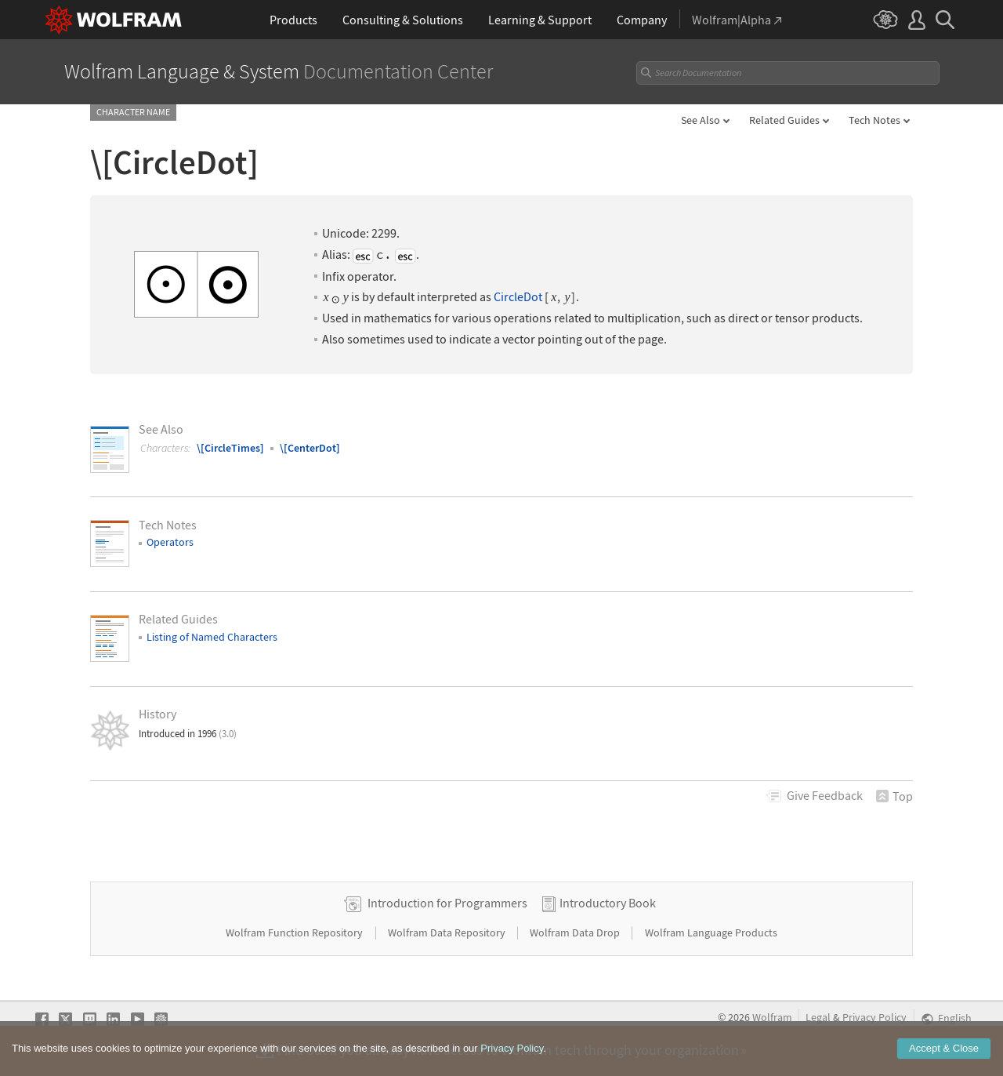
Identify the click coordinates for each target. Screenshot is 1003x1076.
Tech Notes (874, 120)
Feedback (825, 795)
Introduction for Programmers (447, 903)
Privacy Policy (874, 1017)
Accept (944, 1063)
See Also (700, 120)
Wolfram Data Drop (576, 932)
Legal (818, 1017)
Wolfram (772, 1017)
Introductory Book (607, 903)
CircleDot (518, 296)
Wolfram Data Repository (448, 932)
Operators (170, 542)
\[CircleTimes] (230, 448)
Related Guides (784, 120)
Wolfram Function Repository (295, 932)
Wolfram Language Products (711, 932)
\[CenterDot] (310, 448)
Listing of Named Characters (212, 637)
